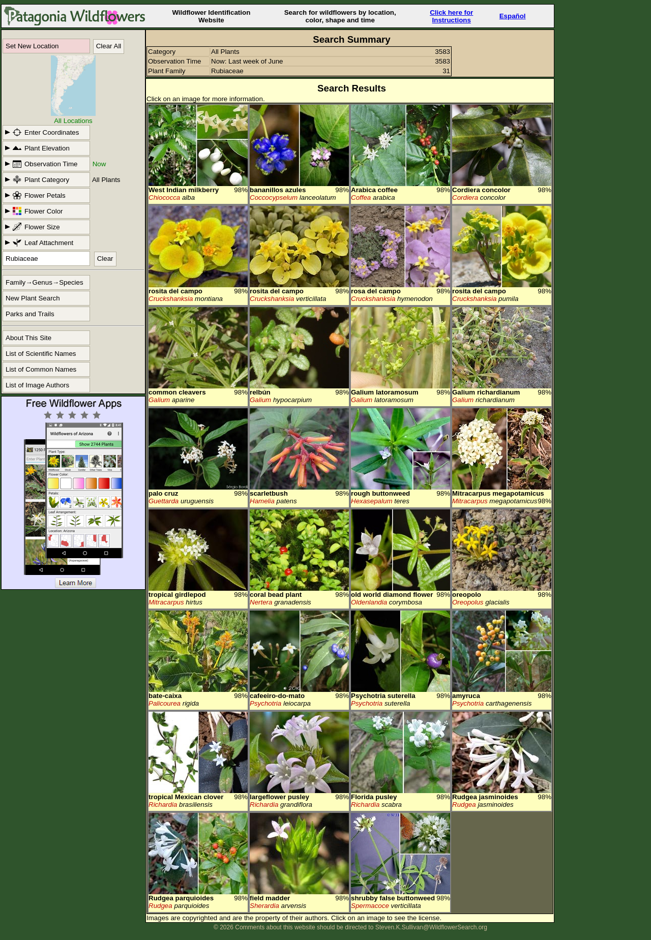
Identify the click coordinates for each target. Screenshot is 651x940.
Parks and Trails (30, 314)
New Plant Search (33, 298)
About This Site (28, 338)
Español (512, 16)
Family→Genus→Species (44, 282)
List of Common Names (41, 369)
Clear (105, 258)
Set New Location (32, 46)
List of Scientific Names (41, 353)
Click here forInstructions (451, 16)
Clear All (109, 46)
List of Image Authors (37, 385)
